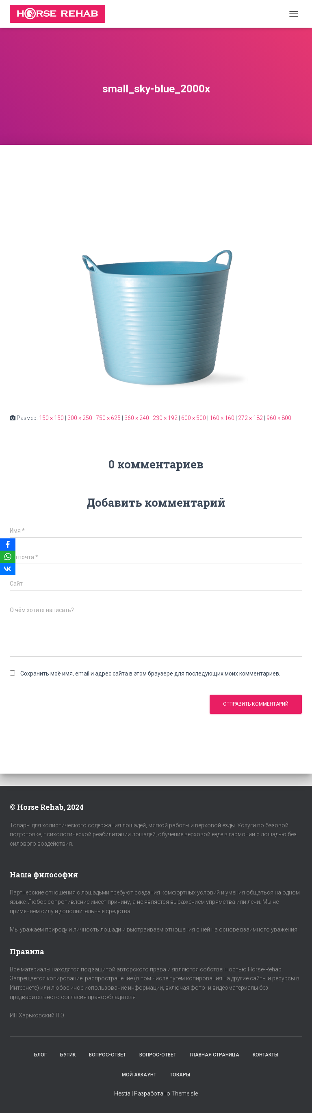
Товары (180, 1075)
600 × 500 (193, 418)
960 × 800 (278, 418)
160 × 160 (222, 418)
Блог (40, 1055)
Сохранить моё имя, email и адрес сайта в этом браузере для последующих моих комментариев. (150, 673)
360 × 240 (136, 418)
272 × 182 (250, 418)
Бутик (68, 1055)
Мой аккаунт (139, 1075)
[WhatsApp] (7, 557)
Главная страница (214, 1055)
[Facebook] (7, 544)
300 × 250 (79, 418)
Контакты (265, 1055)
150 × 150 (51, 418)
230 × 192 (165, 418)
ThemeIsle (184, 1093)
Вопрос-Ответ (107, 1055)
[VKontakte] (7, 569)
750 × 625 (108, 418)
